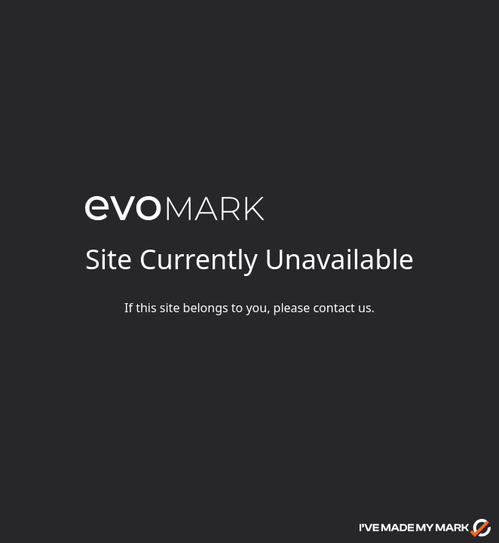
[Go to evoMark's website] (425, 528)
